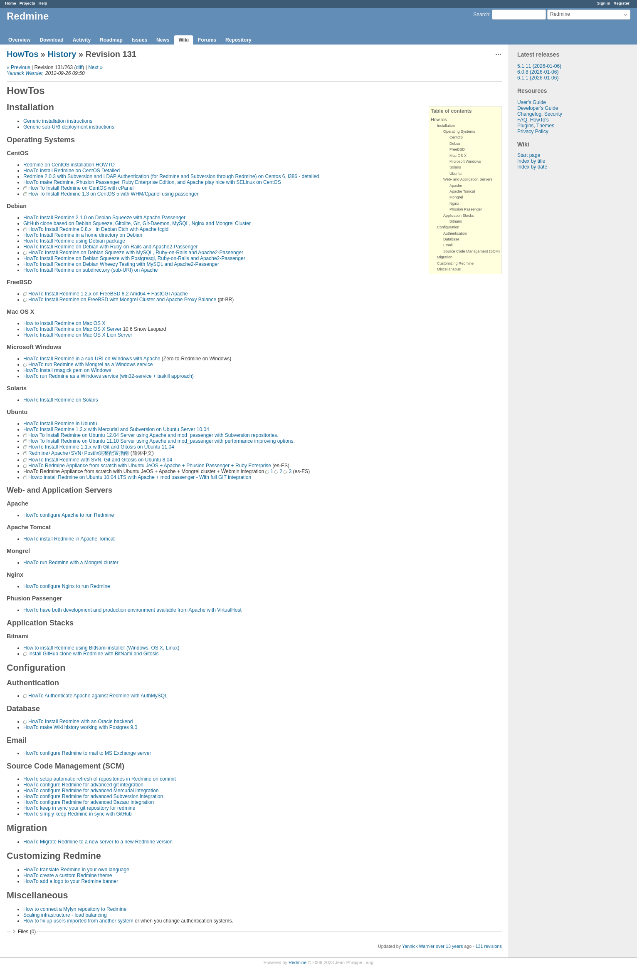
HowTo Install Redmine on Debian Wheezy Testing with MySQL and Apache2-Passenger (121, 264)
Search (481, 14)
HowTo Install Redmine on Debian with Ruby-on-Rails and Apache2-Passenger (110, 247)
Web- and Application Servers (467, 179)
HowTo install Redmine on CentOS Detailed (71, 171)
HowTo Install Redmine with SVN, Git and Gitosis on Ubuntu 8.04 (100, 460)
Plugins (525, 126)
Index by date (532, 167)
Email (448, 245)
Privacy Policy (532, 131)
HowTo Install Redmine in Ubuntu (60, 423)
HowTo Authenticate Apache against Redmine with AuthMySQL (98, 696)
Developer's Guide (537, 108)
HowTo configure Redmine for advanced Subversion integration (93, 796)
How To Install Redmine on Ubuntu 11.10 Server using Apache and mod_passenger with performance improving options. (161, 441)
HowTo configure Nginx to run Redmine (66, 586)
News (162, 40)
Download (51, 40)
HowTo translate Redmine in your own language (76, 870)
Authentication (455, 233)
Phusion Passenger (465, 209)
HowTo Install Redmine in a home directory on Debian (82, 235)
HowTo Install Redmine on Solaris (60, 400)
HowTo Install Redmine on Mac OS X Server (72, 329)
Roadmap (111, 40)
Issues (139, 40)
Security (553, 114)
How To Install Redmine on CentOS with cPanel (80, 188)
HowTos (22, 54)
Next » (95, 67)
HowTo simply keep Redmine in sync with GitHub (77, 814)
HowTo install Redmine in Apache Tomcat (69, 539)
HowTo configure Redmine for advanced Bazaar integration (88, 802)
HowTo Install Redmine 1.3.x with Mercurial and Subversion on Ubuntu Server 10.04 (116, 429)
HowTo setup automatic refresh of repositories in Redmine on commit (99, 779)
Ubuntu (455, 173)
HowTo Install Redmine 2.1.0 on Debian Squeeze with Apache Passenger (104, 218)
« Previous (18, 67)
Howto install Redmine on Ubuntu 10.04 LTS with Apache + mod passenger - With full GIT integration (139, 477)
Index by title (531, 161)
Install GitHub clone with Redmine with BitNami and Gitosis (93, 654)
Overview (19, 40)
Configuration (448, 227)
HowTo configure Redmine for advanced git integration (83, 785)
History (62, 54)
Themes (545, 126)
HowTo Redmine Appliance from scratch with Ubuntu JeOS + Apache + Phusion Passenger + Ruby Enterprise (149, 466)
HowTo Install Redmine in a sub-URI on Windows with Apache (91, 359)
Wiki (183, 40)
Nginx (454, 203)
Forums (207, 40)
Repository (238, 40)
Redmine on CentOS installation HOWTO (69, 165)
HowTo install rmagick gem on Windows (67, 370)
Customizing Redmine (455, 263)
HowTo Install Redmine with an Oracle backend (80, 721)
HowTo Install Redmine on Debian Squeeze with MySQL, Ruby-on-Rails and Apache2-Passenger (135, 252)
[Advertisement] (550, 300)
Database (451, 239)
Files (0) (27, 932)
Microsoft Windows (465, 161)
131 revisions (488, 946)
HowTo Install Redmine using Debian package (74, 241)
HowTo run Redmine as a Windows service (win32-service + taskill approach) (108, 376)
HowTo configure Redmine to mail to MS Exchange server (87, 753)
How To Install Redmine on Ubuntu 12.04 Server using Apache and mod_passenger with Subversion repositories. (153, 435)
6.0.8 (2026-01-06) (537, 72)
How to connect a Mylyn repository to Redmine (74, 909)
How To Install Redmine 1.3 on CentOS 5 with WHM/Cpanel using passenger (113, 194)
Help (43, 3)
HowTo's (539, 120)
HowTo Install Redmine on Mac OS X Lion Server (77, 335)
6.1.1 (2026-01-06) (537, 78)
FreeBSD (457, 149)
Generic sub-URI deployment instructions (68, 127)
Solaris (455, 167)
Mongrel (456, 197)
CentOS (456, 137)
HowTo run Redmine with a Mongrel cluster (71, 562)
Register (622, 3)
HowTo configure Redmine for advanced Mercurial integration (91, 790)
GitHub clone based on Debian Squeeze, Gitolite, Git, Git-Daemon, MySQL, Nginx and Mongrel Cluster (137, 223)
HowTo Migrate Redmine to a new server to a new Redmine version (98, 842)
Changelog (529, 114)
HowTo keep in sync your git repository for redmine (79, 808)
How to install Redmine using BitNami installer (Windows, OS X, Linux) (101, 648)
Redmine (297, 962)
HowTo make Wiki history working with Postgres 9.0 (80, 727)
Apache (455, 185)
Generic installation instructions (57, 121)
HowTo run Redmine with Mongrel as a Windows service (90, 364)
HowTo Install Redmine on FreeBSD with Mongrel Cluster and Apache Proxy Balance (122, 299)
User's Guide (531, 102)
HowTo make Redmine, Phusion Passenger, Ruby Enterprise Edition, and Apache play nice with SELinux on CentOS (152, 182)
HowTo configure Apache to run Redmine (68, 515)
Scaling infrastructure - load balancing (65, 915)
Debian (455, 143)
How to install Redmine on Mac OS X (64, 323)
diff (79, 67)
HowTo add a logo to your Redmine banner (70, 881)
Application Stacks (458, 215)
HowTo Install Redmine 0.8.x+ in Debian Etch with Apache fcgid (98, 229)
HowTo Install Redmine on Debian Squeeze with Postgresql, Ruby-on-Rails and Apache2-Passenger (134, 258)
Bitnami (455, 221)
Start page (528, 155)
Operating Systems (459, 131)
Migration (444, 257)
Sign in (603, 3)
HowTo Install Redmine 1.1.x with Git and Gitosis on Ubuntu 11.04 (101, 447)
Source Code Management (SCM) (471, 251)
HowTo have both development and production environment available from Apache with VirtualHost (132, 610)
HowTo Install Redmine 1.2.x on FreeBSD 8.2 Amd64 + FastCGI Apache (108, 294)
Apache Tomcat (462, 191)
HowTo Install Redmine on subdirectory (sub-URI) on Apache (90, 270)
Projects (27, 3)
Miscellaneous (449, 269)
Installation (446, 126)
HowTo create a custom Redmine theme (67, 875)
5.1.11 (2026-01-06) (539, 66)
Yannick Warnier (24, 73)
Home (10, 3)
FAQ (522, 120)
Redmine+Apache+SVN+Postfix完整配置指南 (78, 453)
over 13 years (449, 946)
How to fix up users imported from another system (78, 921)
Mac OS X (458, 156)
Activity (82, 40)
